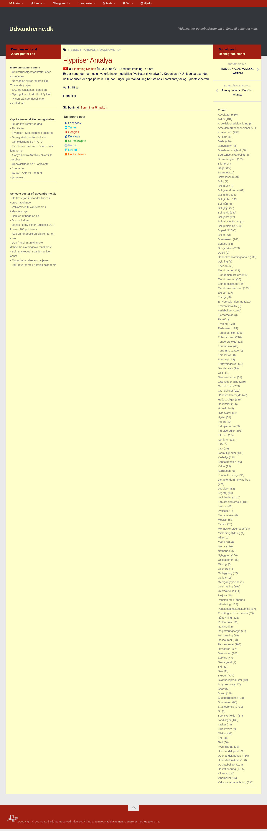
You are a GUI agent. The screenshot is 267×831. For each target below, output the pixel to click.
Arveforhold (225, 134)
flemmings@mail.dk (94, 109)
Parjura (223, 597)
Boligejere (224, 196)
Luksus (223, 508)
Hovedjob (224, 410)
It (219, 445)
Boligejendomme (228, 192)
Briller (222, 236)
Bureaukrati (225, 241)
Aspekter (80, 4)
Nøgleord (56, 4)
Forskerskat (225, 356)
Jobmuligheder (227, 454)
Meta (101, 4)
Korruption (224, 472)
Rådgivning (225, 619)
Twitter (71, 129)
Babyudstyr (225, 147)
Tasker (222, 726)
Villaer (222, 775)
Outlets (223, 579)
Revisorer (224, 650)
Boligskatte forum (229, 223)
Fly (220, 321)
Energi (222, 298)
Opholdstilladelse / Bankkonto (30, 165)
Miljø (221, 539)
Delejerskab (225, 250)
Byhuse (223, 245)
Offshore (223, 570)
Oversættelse (226, 592)
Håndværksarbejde (230, 396)
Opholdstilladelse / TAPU (27, 143)
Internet (223, 437)
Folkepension (226, 339)
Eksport (223, 294)
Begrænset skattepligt (231, 156)
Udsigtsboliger (227, 766)
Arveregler (18, 170)
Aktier (222, 120)
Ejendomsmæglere (230, 276)
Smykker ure (226, 686)
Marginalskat (226, 517)
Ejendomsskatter (228, 285)
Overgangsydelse (229, 583)
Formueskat (225, 347)
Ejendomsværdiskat (230, 290)
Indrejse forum (227, 428)
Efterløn (223, 267)
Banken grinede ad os (25, 217)
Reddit (71, 147)
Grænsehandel (227, 379)
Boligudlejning (227, 227)
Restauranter (226, 646)
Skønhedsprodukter (230, 681)
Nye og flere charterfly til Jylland (31, 96)
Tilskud (222, 735)
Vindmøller (225, 779)
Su (220, 713)
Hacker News (75, 156)
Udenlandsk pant (229, 753)
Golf (221, 374)
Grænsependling (228, 383)
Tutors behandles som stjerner (30, 262)
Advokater (224, 116)
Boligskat (224, 218)
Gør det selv (226, 370)
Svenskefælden (228, 717)
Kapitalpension (227, 463)
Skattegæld (225, 664)
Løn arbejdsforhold (230, 503)
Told (221, 744)
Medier (222, 526)
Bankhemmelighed (230, 152)
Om (118, 4)
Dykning (223, 263)
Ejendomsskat (227, 281)
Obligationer (226, 561)
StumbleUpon (75, 142)
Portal (14, 4)
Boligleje (223, 209)
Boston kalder (20, 222)
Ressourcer (225, 641)
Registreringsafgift (229, 632)
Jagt (221, 450)
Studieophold (226, 708)
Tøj (220, 739)
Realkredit (224, 628)
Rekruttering (226, 637)
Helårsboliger (226, 401)
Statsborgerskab (228, 699)
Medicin (223, 521)
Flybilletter (18, 130)
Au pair (223, 138)
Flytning (223, 325)
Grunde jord (225, 388)
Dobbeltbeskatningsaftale (234, 258)
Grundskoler (226, 392)
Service (223, 659)
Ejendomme (225, 272)
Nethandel (224, 552)
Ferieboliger (225, 312)
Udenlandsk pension (231, 757)
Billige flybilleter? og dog (27, 125)
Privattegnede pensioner (233, 615)
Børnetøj (223, 174)
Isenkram (224, 441)
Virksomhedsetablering (232, 784)
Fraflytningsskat (228, 365)
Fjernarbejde (226, 316)
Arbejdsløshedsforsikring (233, 125)
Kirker (222, 468)
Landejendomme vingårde (234, 481)
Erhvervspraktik (228, 307)
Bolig (221, 183)
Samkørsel (225, 655)
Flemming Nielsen (84, 70)
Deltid (222, 254)
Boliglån (223, 205)
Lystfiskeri (224, 512)
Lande (34, 4)
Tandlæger (225, 721)
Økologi (223, 566)
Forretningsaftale (229, 352)
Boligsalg (224, 214)
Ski (220, 668)
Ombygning (225, 575)
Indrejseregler (227, 432)
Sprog (222, 695)
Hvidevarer (225, 414)
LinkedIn (72, 151)
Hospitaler (224, 405)
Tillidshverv (225, 730)
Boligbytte (224, 187)
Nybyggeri (224, 557)
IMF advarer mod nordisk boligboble (34, 266)
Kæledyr (223, 459)
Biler (221, 165)
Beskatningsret (227, 160)
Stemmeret (225, 704)
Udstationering (227, 770)
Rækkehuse (225, 623)
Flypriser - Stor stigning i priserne (32, 134)
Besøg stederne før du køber (29, 139)
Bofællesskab (226, 178)
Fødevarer (224, 330)
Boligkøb (224, 201)
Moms (222, 548)
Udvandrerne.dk (38, 29)
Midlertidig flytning (229, 534)
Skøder (223, 677)
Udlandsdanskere (229, 761)
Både (221, 143)
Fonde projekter (228, 343)
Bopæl (222, 232)
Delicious (72, 138)
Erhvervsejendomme (231, 303)
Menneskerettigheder (231, 530)
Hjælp (136, 4)
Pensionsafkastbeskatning (234, 610)
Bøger (222, 169)
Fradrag (223, 361)
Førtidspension (227, 334)
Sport (221, 690)
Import (222, 423)
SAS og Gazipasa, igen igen (29, 91)
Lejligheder (225, 499)
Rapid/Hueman (113, 823)
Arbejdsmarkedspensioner (234, 129)
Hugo (147, 823)
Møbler (222, 543)
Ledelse (223, 490)
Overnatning (226, 588)
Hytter (222, 419)
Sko (220, 672)
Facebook (73, 125)
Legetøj (223, 494)
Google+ (72, 133)
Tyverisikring (226, 748)
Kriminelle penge (228, 477)
